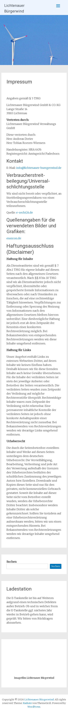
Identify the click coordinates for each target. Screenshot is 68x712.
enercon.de (13, 238)
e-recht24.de (24, 212)
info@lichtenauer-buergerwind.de (38, 167)
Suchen (11, 561)
